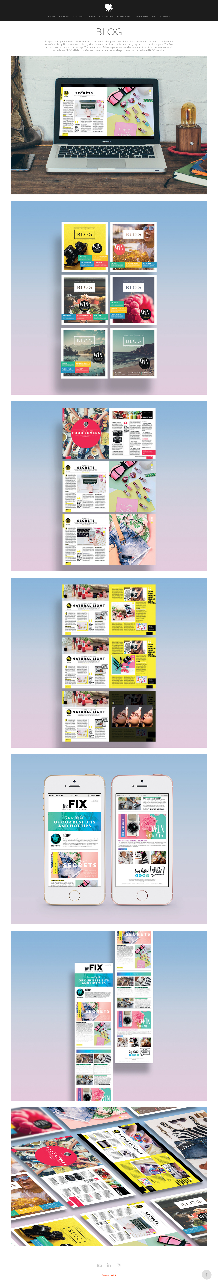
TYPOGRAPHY (141, 16)
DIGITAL (91, 16)
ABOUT (51, 16)
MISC (154, 16)
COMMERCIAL (123, 16)
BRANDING (64, 16)
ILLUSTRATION (106, 16)
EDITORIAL (78, 16)
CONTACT (165, 16)
